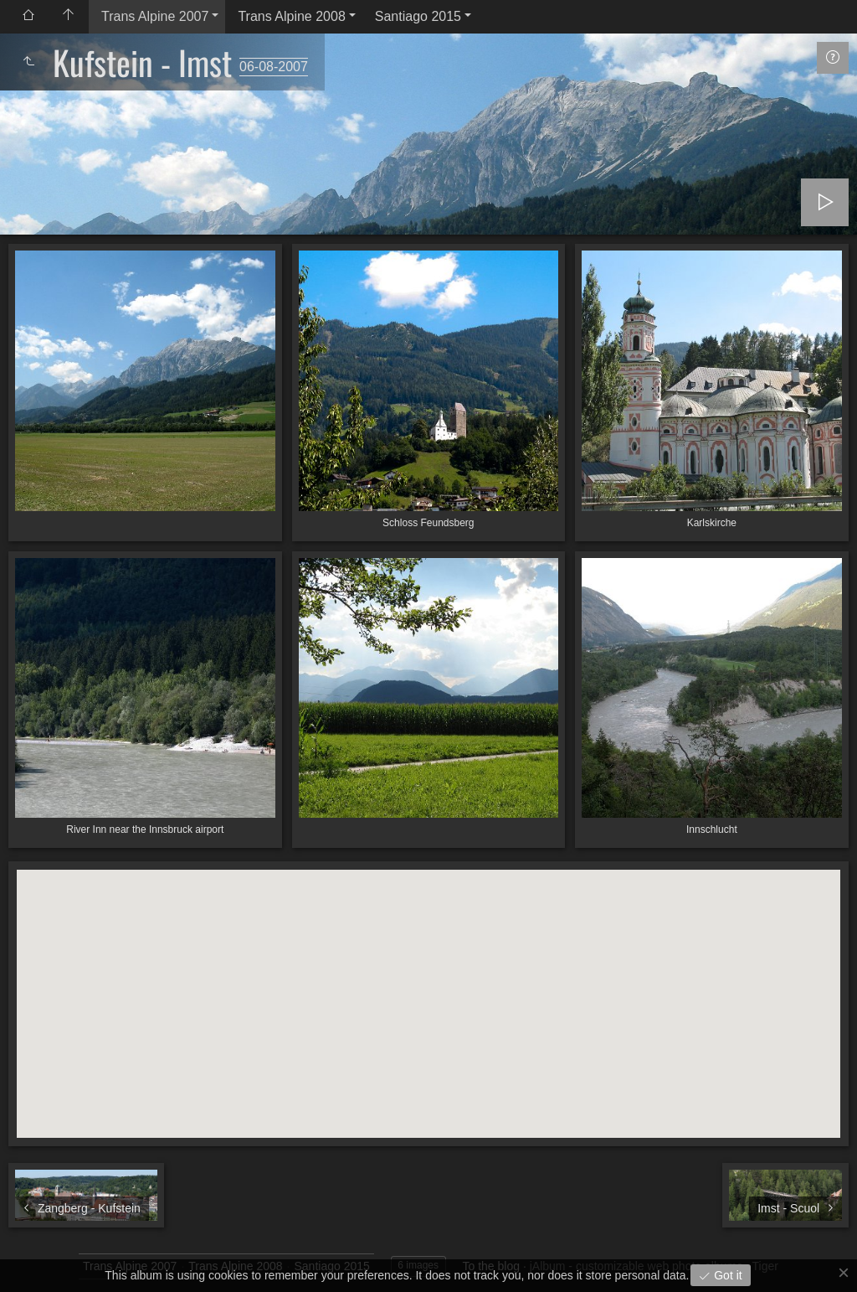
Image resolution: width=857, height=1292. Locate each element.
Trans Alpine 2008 (291, 16)
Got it (726, 1275)
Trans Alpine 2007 (154, 16)
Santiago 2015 (418, 16)
